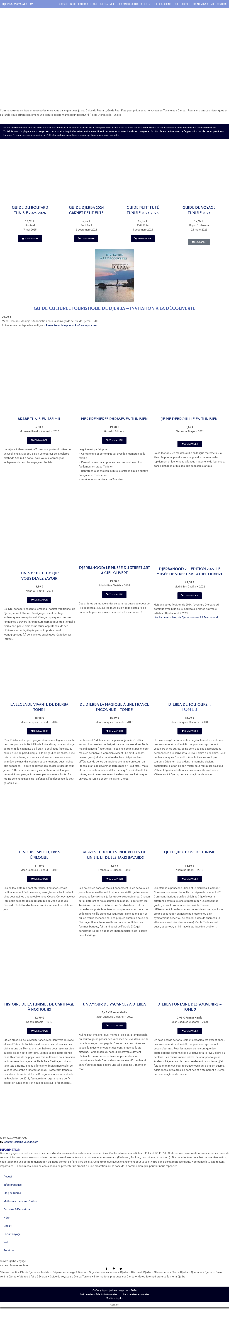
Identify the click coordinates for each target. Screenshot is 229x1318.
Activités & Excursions (157, 4)
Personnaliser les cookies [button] (136, 1305)
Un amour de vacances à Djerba (114, 1017)
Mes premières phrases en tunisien (114, 421)
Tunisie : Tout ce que (39, 578)
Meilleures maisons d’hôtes (125, 4)
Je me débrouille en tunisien (189, 418)
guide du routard (30, 207)
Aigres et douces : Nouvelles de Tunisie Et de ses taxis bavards (114, 862)
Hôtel (176, 4)
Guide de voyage (199, 207)
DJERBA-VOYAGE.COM (17, 4)
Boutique (222, 4)
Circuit (185, 4)
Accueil (63, 4)
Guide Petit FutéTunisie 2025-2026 (142, 210)
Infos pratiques (79, 4)
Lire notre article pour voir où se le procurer (71, 325)
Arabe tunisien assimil (39, 418)
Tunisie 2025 (199, 212)
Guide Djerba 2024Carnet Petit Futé (86, 210)
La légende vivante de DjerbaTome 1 (39, 712)
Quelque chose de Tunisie (190, 857)
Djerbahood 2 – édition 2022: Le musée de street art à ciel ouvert (190, 579)
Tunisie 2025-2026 (30, 212)
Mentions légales (114, 1308)
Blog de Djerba (99, 4)
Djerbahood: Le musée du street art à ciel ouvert (114, 575)
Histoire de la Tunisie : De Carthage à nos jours (39, 1017)
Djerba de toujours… (189, 709)
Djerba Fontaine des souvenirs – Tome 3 (189, 1017)
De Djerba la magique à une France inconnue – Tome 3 (114, 712)
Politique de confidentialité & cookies (99, 1305)
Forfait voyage (200, 4)
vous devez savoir (39, 583)
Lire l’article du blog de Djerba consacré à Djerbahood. (186, 628)
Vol (213, 4)
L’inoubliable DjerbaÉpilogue (39, 860)
